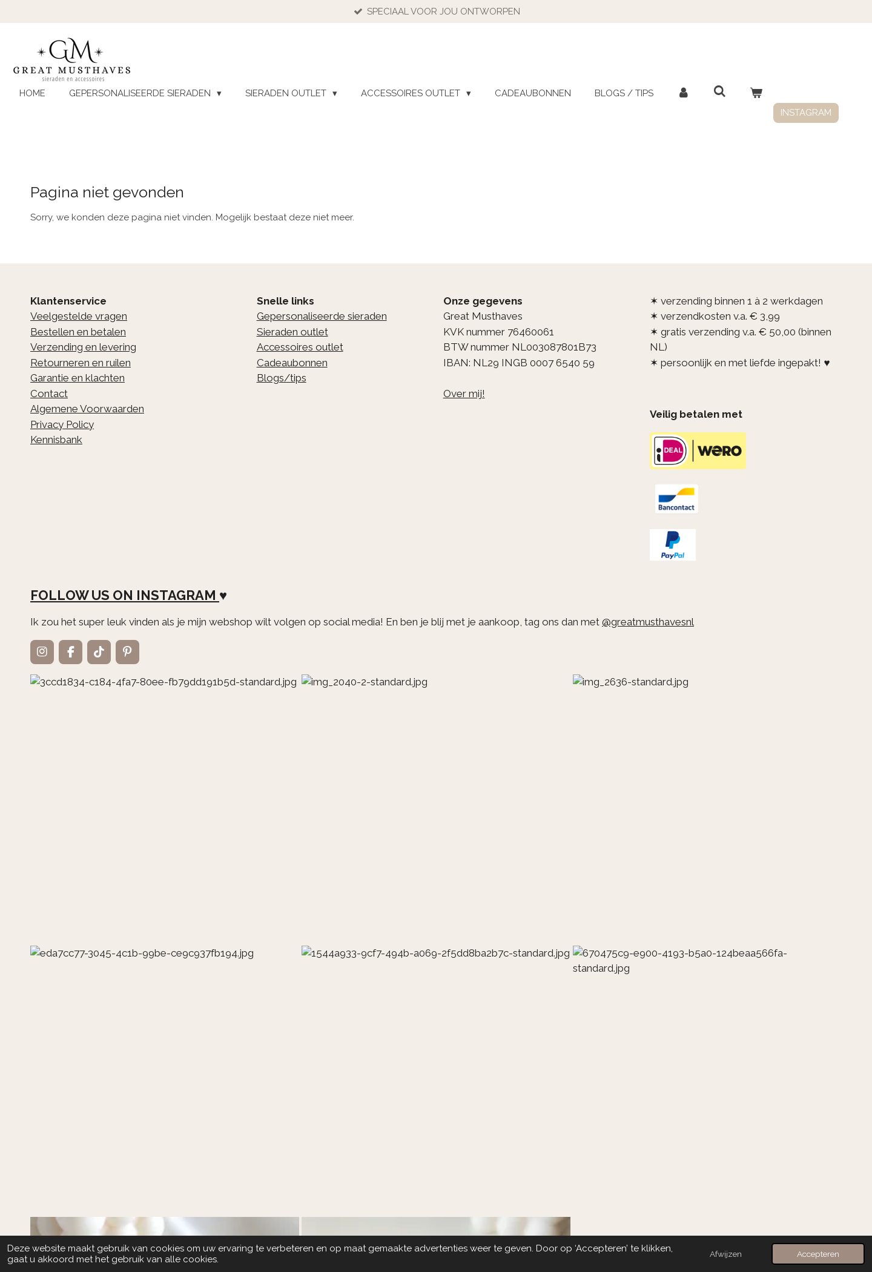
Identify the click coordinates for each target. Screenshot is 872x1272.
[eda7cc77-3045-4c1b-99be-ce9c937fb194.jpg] (504, 741)
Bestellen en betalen (78, 332)
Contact (49, 393)
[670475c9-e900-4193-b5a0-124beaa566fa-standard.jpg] (775, 741)
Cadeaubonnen (292, 363)
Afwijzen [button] (726, 1254)
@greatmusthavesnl (648, 622)
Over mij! (464, 393)
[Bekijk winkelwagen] (756, 94)
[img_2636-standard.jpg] (368, 741)
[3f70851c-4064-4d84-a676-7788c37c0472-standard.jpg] (97, 876)
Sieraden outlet (292, 332)
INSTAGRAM (176, 596)
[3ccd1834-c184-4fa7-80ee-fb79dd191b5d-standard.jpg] (97, 741)
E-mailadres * (61, 1107)
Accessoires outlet (300, 347)
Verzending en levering (83, 347)
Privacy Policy (62, 424)
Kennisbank (56, 439)
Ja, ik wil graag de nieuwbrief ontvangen (360, 1145)
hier (340, 987)
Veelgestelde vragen (78, 316)
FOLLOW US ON (81, 596)
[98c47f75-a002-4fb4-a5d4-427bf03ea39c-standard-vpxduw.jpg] (232, 876)
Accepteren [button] (818, 1254)
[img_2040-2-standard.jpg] (232, 741)
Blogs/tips (281, 378)
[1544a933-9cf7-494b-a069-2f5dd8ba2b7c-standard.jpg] (639, 741)
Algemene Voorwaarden (87, 409)
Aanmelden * (59, 1148)
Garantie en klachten (77, 378)
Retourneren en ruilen (80, 363)
